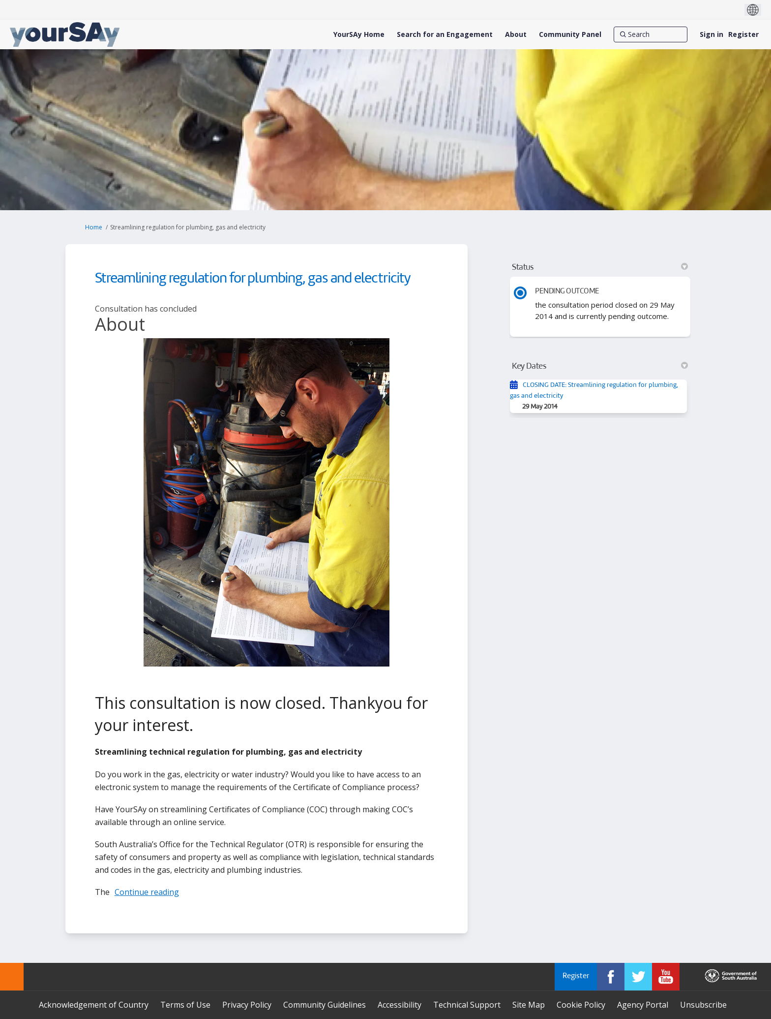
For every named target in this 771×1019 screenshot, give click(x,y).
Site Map (528, 1004)
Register (743, 34)
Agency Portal (642, 1004)
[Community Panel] (570, 34)
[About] (516, 34)
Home (93, 227)
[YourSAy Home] (359, 34)
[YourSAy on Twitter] (638, 976)
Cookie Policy (581, 1004)
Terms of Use (185, 1004)
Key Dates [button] (600, 366)
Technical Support (467, 1004)
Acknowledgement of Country (93, 1004)
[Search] (650, 34)
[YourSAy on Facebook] (610, 976)
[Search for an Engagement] (444, 34)
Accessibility (399, 1004)
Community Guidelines (324, 1004)
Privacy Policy (246, 1004)
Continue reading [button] (147, 892)
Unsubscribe (703, 1004)
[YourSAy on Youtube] (666, 976)
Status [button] (600, 267)
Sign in (711, 34)
